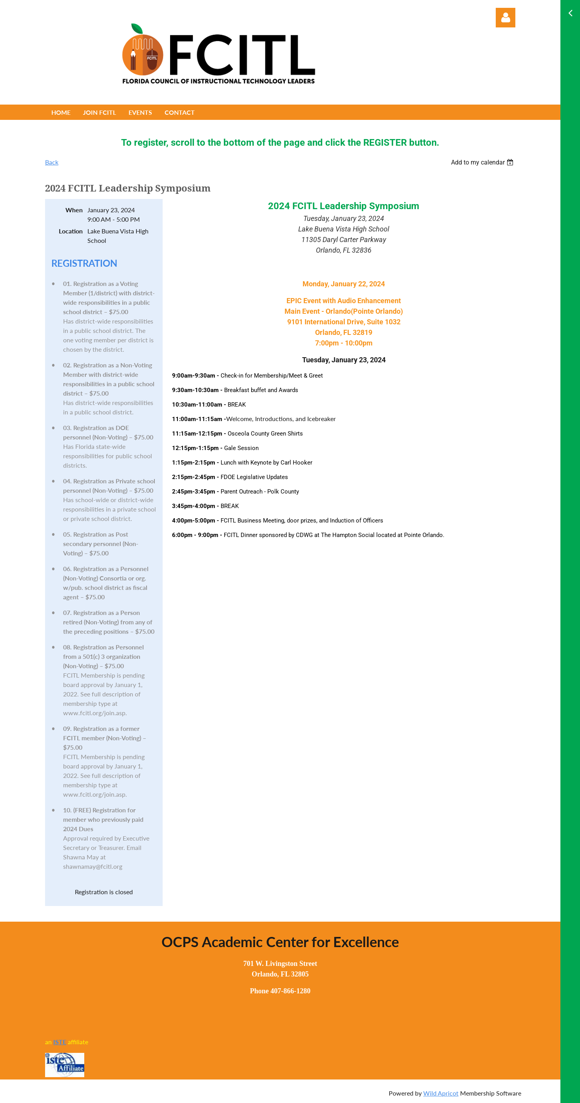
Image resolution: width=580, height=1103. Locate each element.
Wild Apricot (441, 1093)
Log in (505, 17)
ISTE (59, 1041)
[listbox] (483, 162)
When (74, 209)
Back (51, 162)
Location (71, 231)
